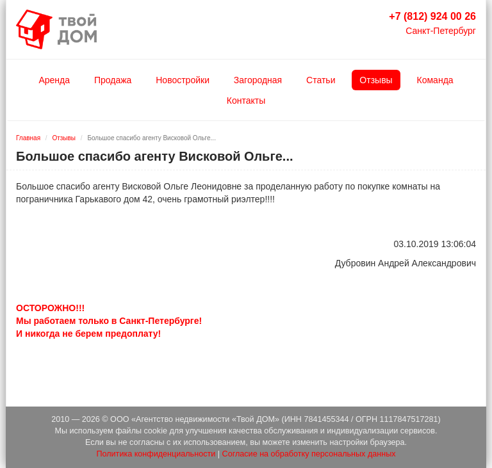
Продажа (112, 80)
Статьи (320, 80)
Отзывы (375, 80)
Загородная (258, 80)
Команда (435, 80)
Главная (28, 137)
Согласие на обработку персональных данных (309, 453)
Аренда (54, 80)
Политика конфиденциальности (155, 453)
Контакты (246, 100)
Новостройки (182, 80)
